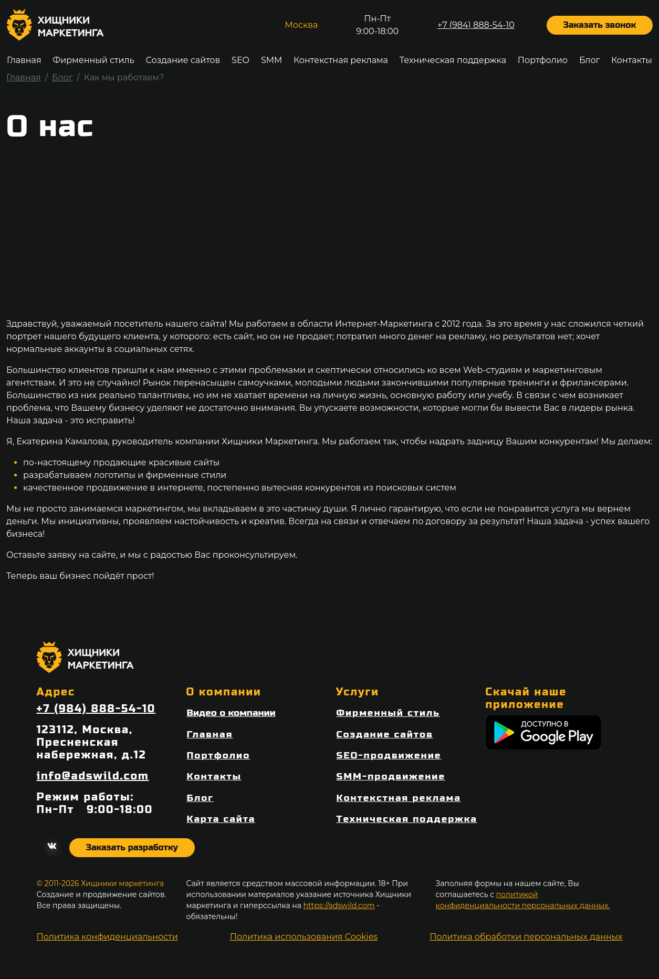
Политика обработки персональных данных (526, 937)
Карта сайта (221, 819)
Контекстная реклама (341, 60)
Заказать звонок (599, 25)
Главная (24, 60)
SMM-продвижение (391, 776)
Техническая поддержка (453, 60)
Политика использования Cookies (304, 937)
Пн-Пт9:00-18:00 (377, 25)
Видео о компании (231, 712)
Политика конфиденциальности (107, 937)
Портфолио (543, 60)
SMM (271, 60)
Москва (301, 25)
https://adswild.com (339, 905)
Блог (589, 60)
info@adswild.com (93, 776)
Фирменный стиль (93, 60)
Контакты (631, 60)
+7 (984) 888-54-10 (476, 25)
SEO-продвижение (389, 755)
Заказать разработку (132, 847)
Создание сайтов (182, 60)
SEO (240, 60)
